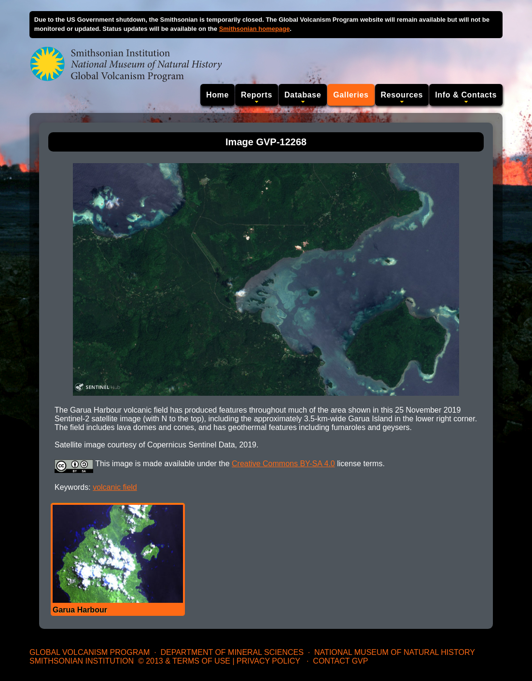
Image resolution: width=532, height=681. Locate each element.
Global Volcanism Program (89, 652)
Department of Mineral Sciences (231, 652)
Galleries (350, 95)
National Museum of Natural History (394, 652)
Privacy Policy (268, 661)
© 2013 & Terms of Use (184, 661)
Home (217, 95)
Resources (402, 95)
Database (302, 95)
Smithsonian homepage (254, 28)
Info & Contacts (466, 95)
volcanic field (115, 487)
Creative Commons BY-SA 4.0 (283, 463)
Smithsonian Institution (81, 661)
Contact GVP (340, 661)
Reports (256, 95)
